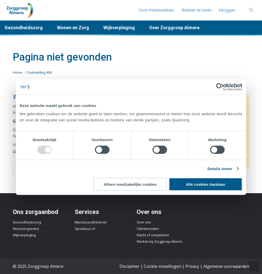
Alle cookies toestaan (205, 184)
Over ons (144, 222)
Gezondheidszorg (27, 222)
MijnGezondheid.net (90, 222)
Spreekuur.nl (85, 228)
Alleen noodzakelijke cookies (130, 184)
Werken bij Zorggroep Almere (159, 241)
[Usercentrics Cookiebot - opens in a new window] (220, 87)
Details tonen (220, 169)
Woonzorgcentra (26, 228)
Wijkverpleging (24, 235)
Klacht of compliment (153, 235)
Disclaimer (129, 266)
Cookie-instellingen (162, 266)
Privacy (192, 266)
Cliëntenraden (148, 228)
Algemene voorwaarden (226, 266)
